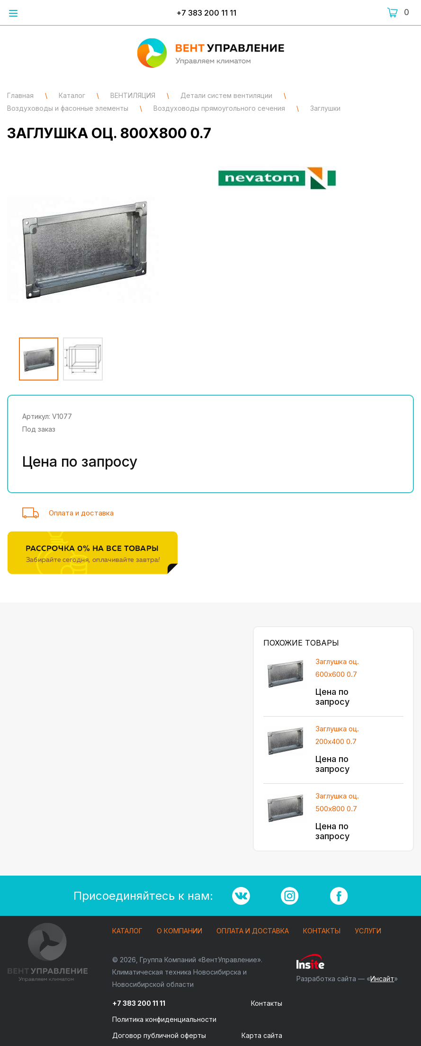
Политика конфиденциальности (164, 1019)
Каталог (127, 931)
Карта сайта (262, 1035)
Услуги (368, 931)
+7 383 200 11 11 (206, 13)
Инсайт (382, 979)
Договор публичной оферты (159, 1035)
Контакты (321, 931)
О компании (179, 931)
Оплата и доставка (81, 512)
